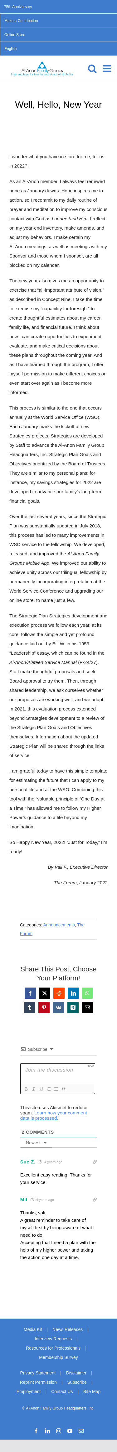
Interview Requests (53, 1338)
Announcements (59, 924)
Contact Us (62, 1391)
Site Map (91, 1391)
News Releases (67, 1329)
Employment (29, 1391)
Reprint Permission (38, 1382)
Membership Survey (58, 1357)
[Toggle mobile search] (92, 68)
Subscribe (77, 1382)
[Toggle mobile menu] (107, 68)
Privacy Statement (38, 1372)
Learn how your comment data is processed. (53, 1115)
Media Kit (33, 1329)
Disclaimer (76, 1372)
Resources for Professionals (53, 1348)
